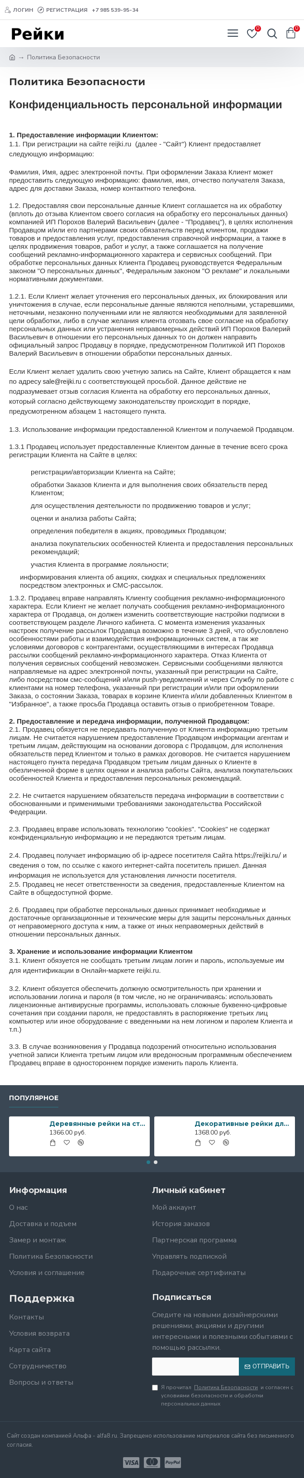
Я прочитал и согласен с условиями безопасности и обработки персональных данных (222, 1395)
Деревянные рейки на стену (98, 1124)
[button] (148, 1162)
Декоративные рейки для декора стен (243, 1124)
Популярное (33, 1098)
